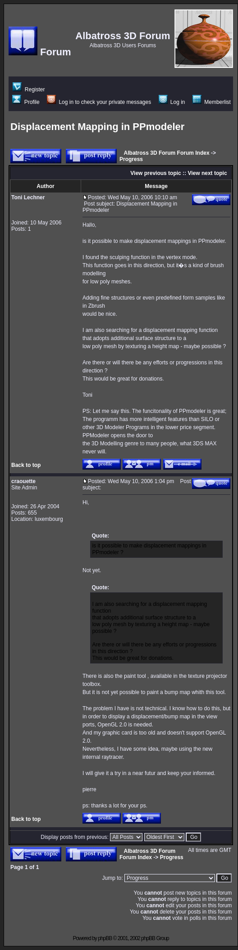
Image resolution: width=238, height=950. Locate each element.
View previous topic (155, 173)
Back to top (26, 465)
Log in (172, 102)
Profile (25, 102)
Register (29, 89)
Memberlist (211, 102)
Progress (131, 159)
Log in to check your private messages (99, 102)
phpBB (105, 938)
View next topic (207, 173)
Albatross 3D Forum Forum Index (167, 153)
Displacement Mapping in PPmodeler (97, 126)
